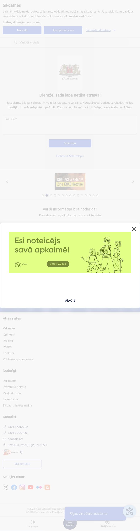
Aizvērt (70, 300)
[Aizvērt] (134, 229)
